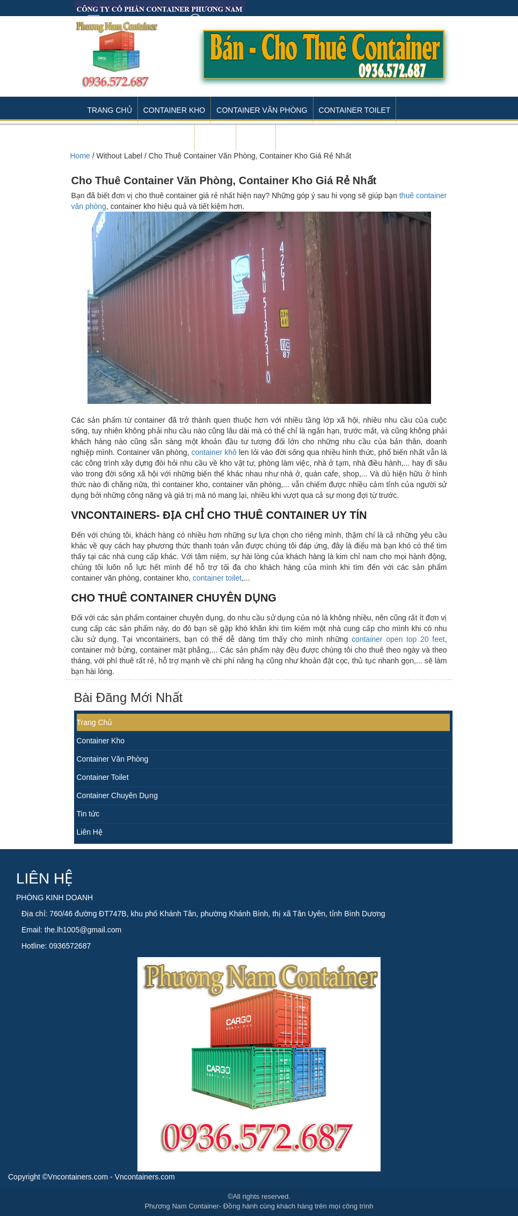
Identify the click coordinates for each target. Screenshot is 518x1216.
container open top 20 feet (398, 639)
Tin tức (88, 813)
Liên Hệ (90, 832)
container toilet (217, 578)
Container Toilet (355, 110)
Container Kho (174, 110)
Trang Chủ (109, 110)
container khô (213, 452)
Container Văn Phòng (261, 110)
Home (80, 155)
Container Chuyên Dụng (117, 795)
